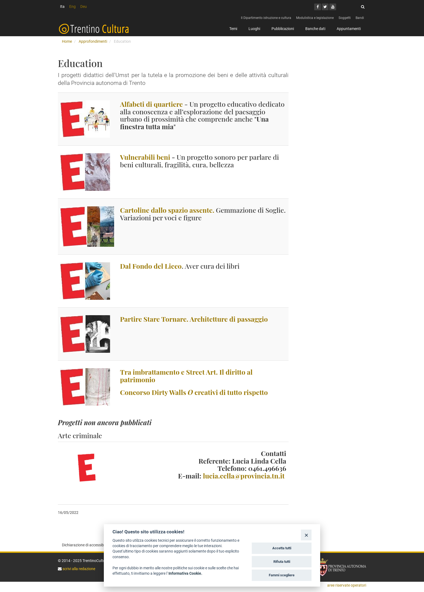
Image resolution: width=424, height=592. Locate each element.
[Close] (306, 535)
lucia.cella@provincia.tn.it (243, 475)
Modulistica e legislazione (315, 18)
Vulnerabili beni (145, 156)
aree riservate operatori (346, 585)
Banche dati (315, 28)
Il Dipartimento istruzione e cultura (266, 18)
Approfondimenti (93, 41)
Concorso (194, 392)
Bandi (360, 18)
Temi (233, 28)
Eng (72, 6)
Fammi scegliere (281, 575)
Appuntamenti (349, 28)
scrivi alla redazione (78, 569)
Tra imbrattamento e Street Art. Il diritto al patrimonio (186, 375)
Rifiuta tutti (281, 562)
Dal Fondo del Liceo (151, 265)
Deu (83, 6)
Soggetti (345, 18)
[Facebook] (317, 7)
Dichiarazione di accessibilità (86, 545)
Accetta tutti (281, 548)
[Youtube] (332, 7)
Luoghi (254, 28)
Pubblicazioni (282, 28)
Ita (62, 6)
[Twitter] (325, 7)
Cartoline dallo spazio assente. (167, 209)
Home (67, 41)
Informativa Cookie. (185, 573)
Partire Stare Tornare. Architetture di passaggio (194, 318)
